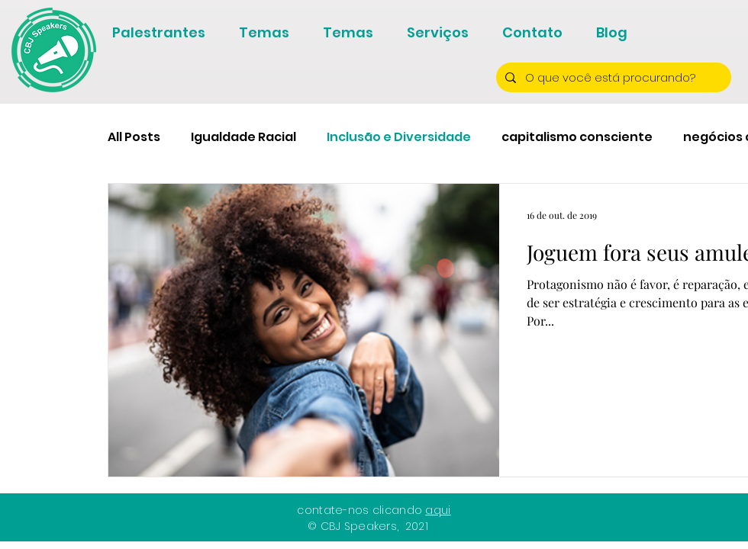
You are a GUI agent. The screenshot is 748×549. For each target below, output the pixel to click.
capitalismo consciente (577, 137)
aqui (437, 510)
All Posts (134, 137)
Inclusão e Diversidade (399, 137)
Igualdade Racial (243, 137)
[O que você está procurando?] (612, 77)
